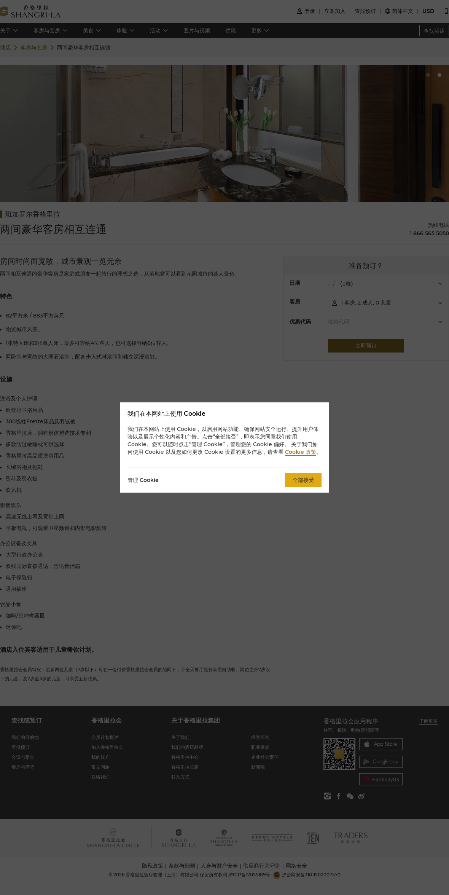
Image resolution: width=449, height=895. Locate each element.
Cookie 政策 (300, 451)
